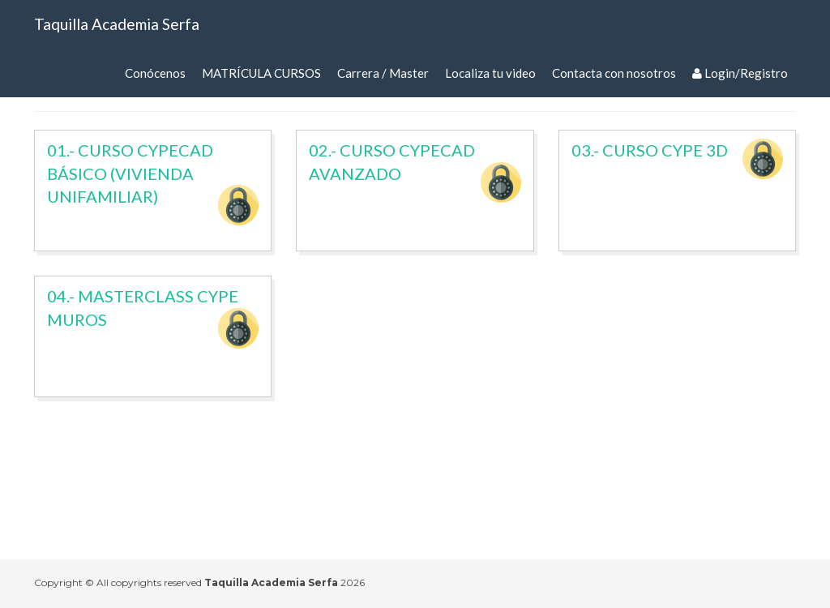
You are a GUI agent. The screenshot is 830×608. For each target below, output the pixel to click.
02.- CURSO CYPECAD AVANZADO (414, 171)
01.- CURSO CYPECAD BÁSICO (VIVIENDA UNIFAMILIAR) (153, 182)
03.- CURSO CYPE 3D (677, 159)
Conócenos (155, 73)
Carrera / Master (383, 73)
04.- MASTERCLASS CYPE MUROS (153, 317)
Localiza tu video (490, 73)
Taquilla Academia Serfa (116, 24)
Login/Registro (740, 73)
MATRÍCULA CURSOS (261, 73)
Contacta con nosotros (614, 73)
